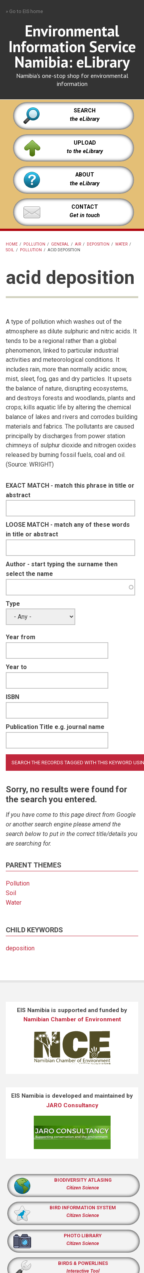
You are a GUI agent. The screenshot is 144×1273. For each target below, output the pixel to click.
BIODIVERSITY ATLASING (83, 1180)
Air (78, 244)
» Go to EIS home (24, 11)
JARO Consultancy (72, 1105)
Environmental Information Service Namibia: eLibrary (72, 46)
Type (13, 603)
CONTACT (84, 207)
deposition (98, 244)
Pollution (31, 250)
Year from (20, 637)
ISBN (12, 697)
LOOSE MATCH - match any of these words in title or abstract (68, 529)
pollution (34, 244)
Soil (10, 250)
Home (12, 244)
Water (121, 244)
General (60, 244)
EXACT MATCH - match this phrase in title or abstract (70, 490)
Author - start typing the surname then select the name (62, 569)
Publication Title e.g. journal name (55, 726)
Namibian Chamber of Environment (72, 1019)
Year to (16, 667)
